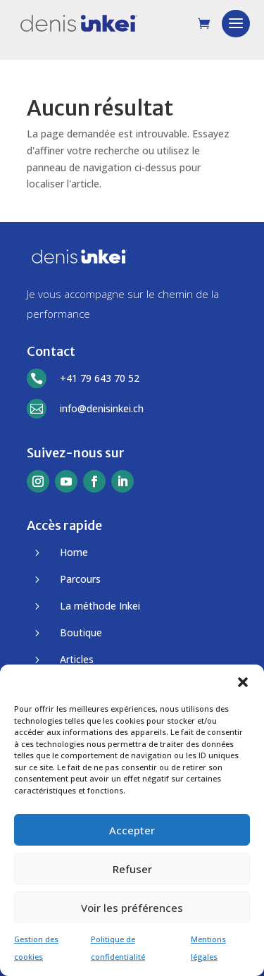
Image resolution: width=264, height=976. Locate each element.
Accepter (132, 830)
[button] (243, 682)
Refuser (132, 869)
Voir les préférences (132, 908)
